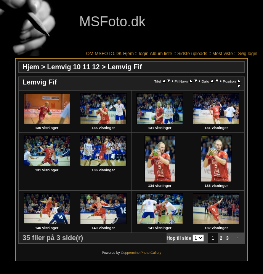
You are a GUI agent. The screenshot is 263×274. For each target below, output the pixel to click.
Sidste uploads (192, 53)
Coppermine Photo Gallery (141, 253)
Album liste (161, 53)
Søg (242, 53)
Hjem (128, 53)
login (143, 53)
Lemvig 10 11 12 (73, 67)
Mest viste (222, 53)
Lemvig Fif (124, 67)
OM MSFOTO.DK (104, 53)
